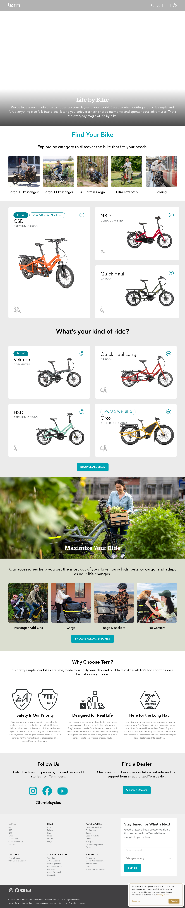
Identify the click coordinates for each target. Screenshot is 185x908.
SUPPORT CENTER (57, 855)
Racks (88, 839)
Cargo (71, 628)
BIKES (50, 824)
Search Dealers (136, 790)
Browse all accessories (92, 639)
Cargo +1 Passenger (58, 192)
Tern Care (51, 858)
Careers (89, 867)
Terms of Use (13, 903)
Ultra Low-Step (127, 192)
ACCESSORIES (94, 824)
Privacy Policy (26, 903)
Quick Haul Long (15, 842)
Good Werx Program (95, 861)
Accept (174, 901)
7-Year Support (166, 728)
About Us (92, 855)
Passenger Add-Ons (28, 628)
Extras (88, 847)
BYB (49, 827)
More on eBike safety (38, 741)
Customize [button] (135, 901)
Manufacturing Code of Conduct (63, 903)
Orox (10, 836)
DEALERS (13, 855)
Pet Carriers (156, 628)
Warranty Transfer (54, 867)
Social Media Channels (95, 869)
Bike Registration (54, 864)
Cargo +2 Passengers (24, 192)
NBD (10, 833)
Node (49, 836)
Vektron (11, 844)
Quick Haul (13, 839)
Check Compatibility (55, 872)
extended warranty (159, 725)
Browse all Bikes (92, 467)
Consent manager (41, 903)
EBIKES (12, 824)
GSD (10, 827)
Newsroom (90, 858)
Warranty (51, 869)
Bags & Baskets (114, 628)
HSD (10, 830)
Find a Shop (75, 5)
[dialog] (156, 894)
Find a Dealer (14, 858)
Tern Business (91, 864)
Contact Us (51, 875)
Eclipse (50, 830)
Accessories (55, 5)
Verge (49, 842)
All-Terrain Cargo (92, 192)
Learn (90, 5)
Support (104, 5)
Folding (161, 192)
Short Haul (51, 839)
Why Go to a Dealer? (17, 861)
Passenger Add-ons (94, 827)
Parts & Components (94, 844)
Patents (82, 903)
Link (49, 833)
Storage (89, 842)
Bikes (39, 5)
